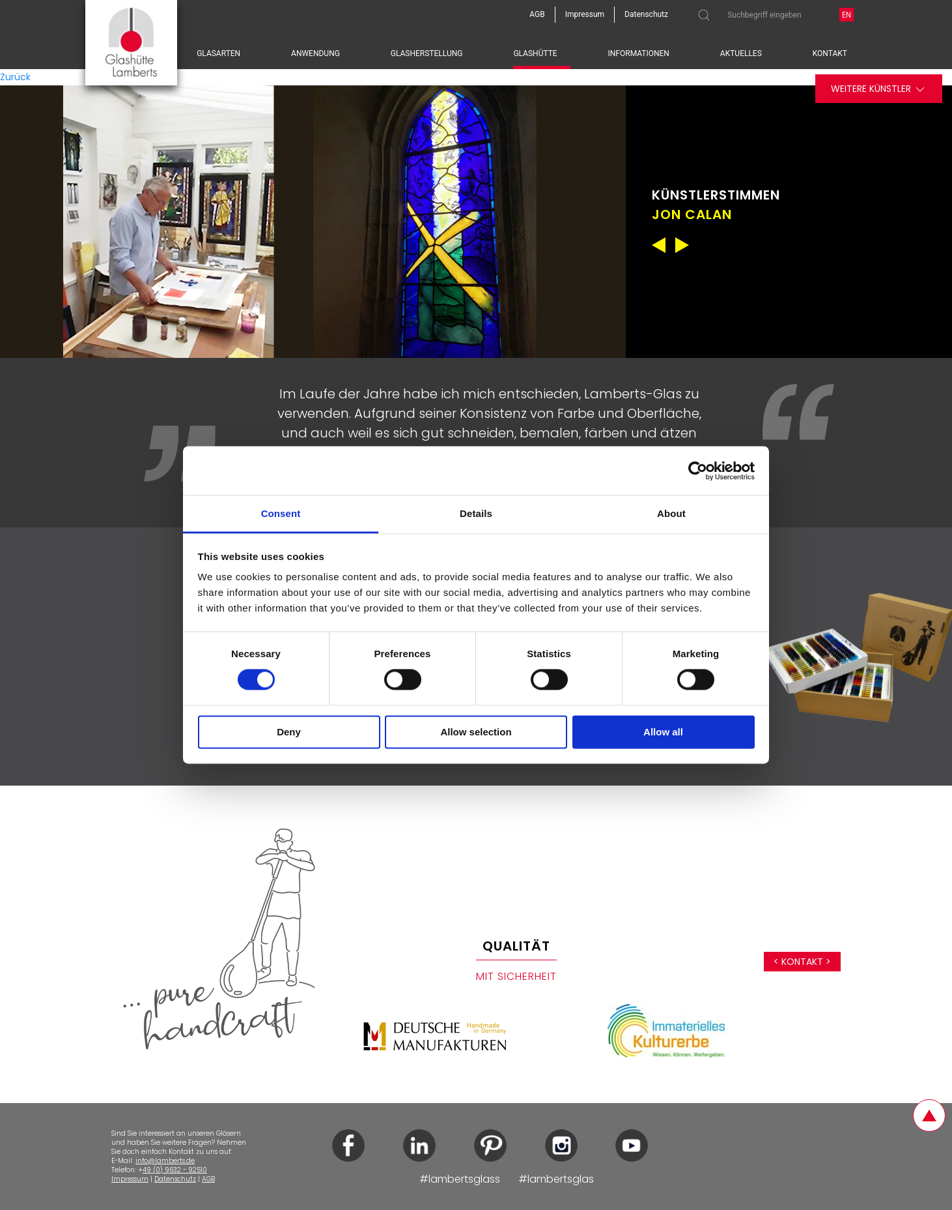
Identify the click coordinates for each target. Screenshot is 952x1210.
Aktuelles (741, 53)
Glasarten (218, 53)
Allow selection (475, 731)
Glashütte (535, 53)
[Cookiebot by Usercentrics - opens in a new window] (698, 470)
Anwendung (315, 53)
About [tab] (671, 513)
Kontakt (830, 53)
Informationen (638, 53)
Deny (289, 731)
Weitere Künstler (879, 89)
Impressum (129, 1179)
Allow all (663, 731)
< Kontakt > (802, 961)
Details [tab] (476, 513)
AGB (208, 1179)
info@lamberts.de (165, 1161)
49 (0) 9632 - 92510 (175, 1170)
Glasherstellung (427, 53)
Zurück (15, 76)
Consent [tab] (281, 513)
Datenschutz (175, 1179)
